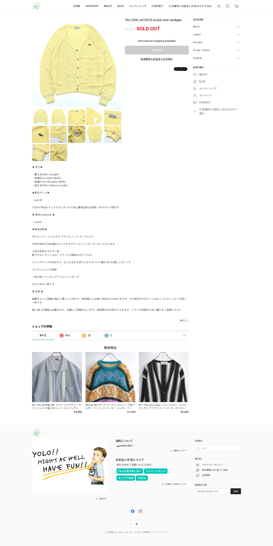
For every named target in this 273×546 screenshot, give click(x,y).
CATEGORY (92, 6)
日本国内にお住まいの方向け (157, 59)
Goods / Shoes (201, 50)
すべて (42, 335)
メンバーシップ (137, 6)
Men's (196, 26)
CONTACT (157, 6)
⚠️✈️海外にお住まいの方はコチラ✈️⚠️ (190, 6)
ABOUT (108, 6)
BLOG (121, 6)
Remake (198, 42)
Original (197, 58)
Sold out (157, 50)
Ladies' (197, 34)
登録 (235, 491)
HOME (76, 6)
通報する (184, 320)
